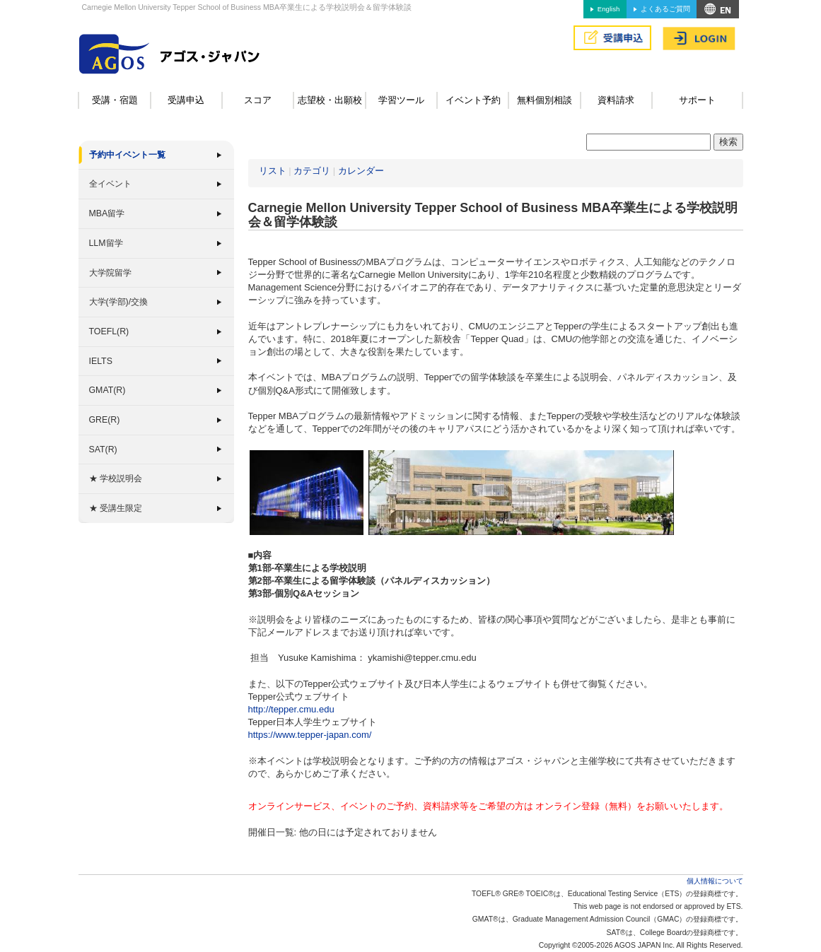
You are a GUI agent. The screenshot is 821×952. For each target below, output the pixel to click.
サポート (697, 100)
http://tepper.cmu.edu (291, 709)
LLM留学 (106, 243)
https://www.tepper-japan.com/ (310, 734)
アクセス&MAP (718, 9)
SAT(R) (103, 449)
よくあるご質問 (665, 9)
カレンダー (361, 170)
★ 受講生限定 (115, 508)
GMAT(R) (107, 390)
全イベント (110, 184)
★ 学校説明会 (115, 478)
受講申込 (186, 100)
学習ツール (401, 100)
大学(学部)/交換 (119, 302)
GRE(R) (104, 420)
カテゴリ (311, 170)
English (608, 9)
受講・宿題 (115, 100)
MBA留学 (107, 213)
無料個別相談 (544, 100)
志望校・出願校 (330, 100)
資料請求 (616, 100)
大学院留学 (110, 273)
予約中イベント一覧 (127, 155)
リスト (272, 170)
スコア (258, 100)
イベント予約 (473, 100)
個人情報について (715, 881)
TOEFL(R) (109, 331)
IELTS (100, 361)
